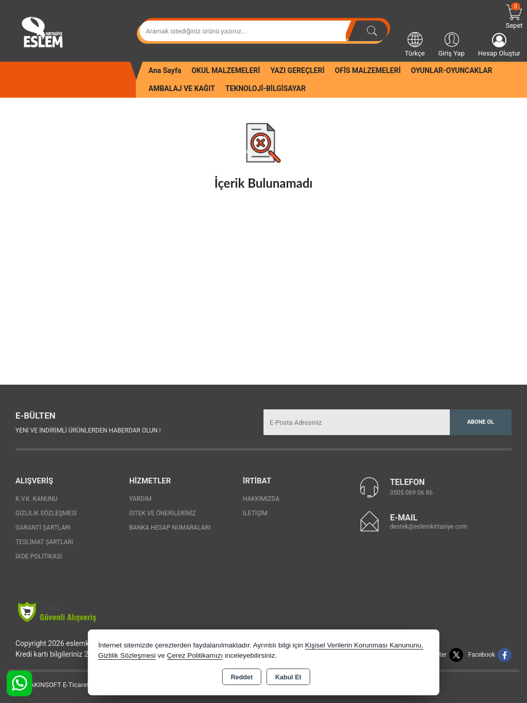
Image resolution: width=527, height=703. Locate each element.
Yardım (140, 498)
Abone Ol (480, 422)
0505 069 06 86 (411, 492)
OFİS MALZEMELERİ (368, 70)
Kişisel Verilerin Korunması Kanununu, (364, 645)
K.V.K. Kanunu (36, 498)
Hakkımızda (261, 498)
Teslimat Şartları (44, 542)
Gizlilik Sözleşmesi (46, 513)
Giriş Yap (451, 43)
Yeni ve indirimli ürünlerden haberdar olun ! (88, 430)
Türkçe (415, 43)
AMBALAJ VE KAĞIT (182, 88)
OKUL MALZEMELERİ (225, 70)
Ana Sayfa (165, 70)
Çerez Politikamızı (195, 655)
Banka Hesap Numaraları (169, 527)
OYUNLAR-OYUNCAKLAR (451, 70)
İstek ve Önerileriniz (162, 513)
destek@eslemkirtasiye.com (429, 526)
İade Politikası (38, 556)
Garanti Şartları (43, 527)
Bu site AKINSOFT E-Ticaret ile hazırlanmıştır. (74, 685)
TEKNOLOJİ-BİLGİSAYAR (265, 88)
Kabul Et (288, 677)
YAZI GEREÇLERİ (297, 70)
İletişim (255, 513)
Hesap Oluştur (499, 45)
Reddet (241, 677)
